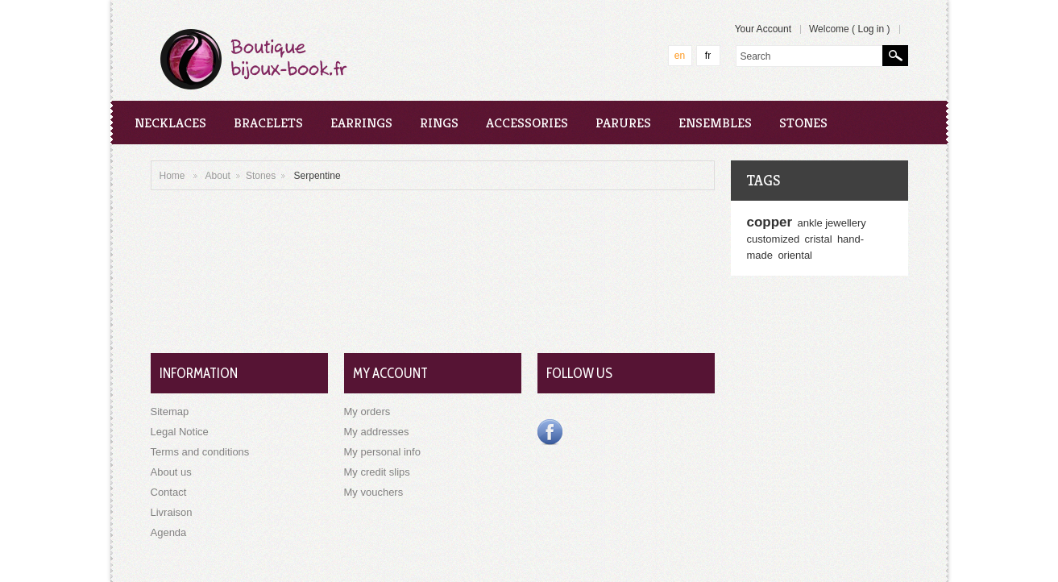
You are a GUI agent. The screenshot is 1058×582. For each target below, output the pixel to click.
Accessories (527, 122)
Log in (870, 29)
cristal (818, 239)
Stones (803, 122)
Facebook (549, 432)
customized (773, 239)
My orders (367, 411)
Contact (169, 492)
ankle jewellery (832, 223)
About (217, 175)
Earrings (361, 122)
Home (172, 175)
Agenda (169, 532)
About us (171, 472)
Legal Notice (180, 432)
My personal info (382, 452)
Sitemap (170, 411)
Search (895, 55)
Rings (439, 122)
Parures (623, 122)
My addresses (376, 432)
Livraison (172, 512)
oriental (795, 255)
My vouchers (374, 492)
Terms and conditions (200, 452)
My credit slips (377, 472)
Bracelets (268, 122)
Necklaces (170, 122)
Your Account (763, 29)
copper (770, 222)
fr (708, 55)
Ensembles (715, 122)
